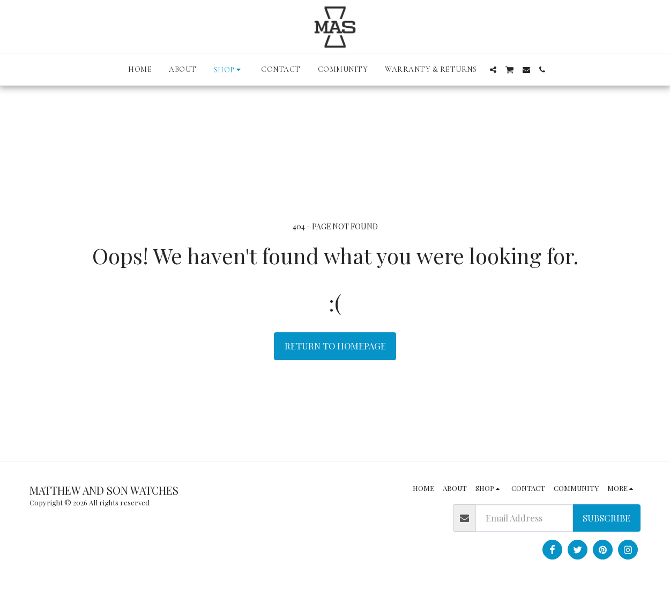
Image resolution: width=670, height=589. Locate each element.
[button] (493, 69)
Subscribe (606, 518)
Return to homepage (335, 346)
